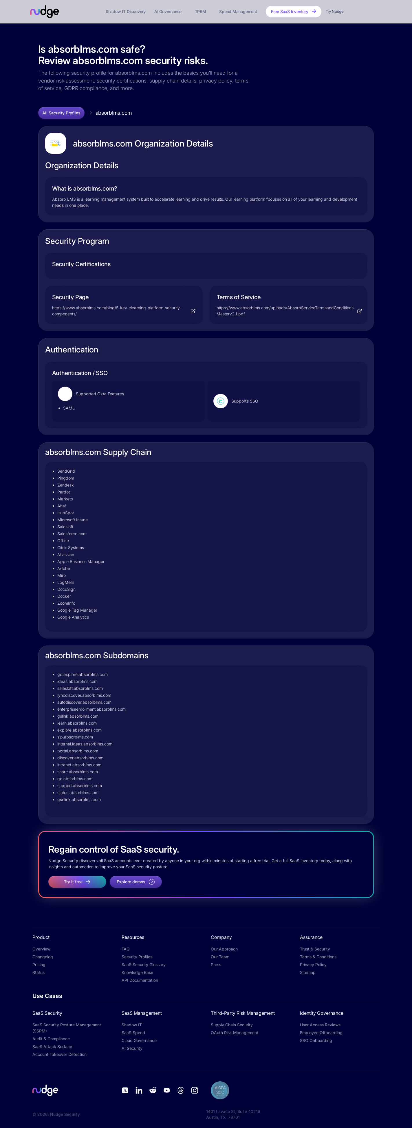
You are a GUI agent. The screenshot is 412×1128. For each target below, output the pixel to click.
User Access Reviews (320, 1024)
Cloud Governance (139, 1040)
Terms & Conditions (318, 956)
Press (216, 964)
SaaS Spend (133, 1032)
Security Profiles (137, 956)
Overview (41, 948)
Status (38, 972)
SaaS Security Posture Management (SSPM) (66, 1027)
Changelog (42, 956)
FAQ (126, 948)
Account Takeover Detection (59, 1054)
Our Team (220, 956)
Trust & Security (315, 948)
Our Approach (224, 948)
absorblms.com (114, 113)
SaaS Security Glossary (144, 964)
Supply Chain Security (232, 1024)
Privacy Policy (313, 964)
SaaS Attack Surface (52, 1046)
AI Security (132, 1048)
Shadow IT (132, 1024)
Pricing (38, 964)
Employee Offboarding (321, 1032)
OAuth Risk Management (234, 1032)
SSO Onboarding (316, 1040)
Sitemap (308, 972)
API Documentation (140, 980)
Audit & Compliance (51, 1038)
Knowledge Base (137, 972)
